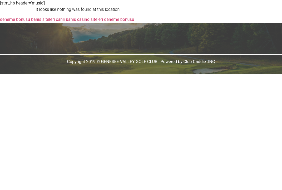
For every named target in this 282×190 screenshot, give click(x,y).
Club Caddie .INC (199, 61)
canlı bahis (66, 19)
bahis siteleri (43, 19)
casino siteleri (90, 19)
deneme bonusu (15, 19)
